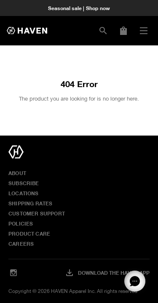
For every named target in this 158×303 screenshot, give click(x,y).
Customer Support (36, 213)
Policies (20, 223)
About (17, 173)
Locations (23, 193)
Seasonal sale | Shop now (79, 8)
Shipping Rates (30, 203)
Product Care (29, 233)
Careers (21, 243)
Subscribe (23, 183)
